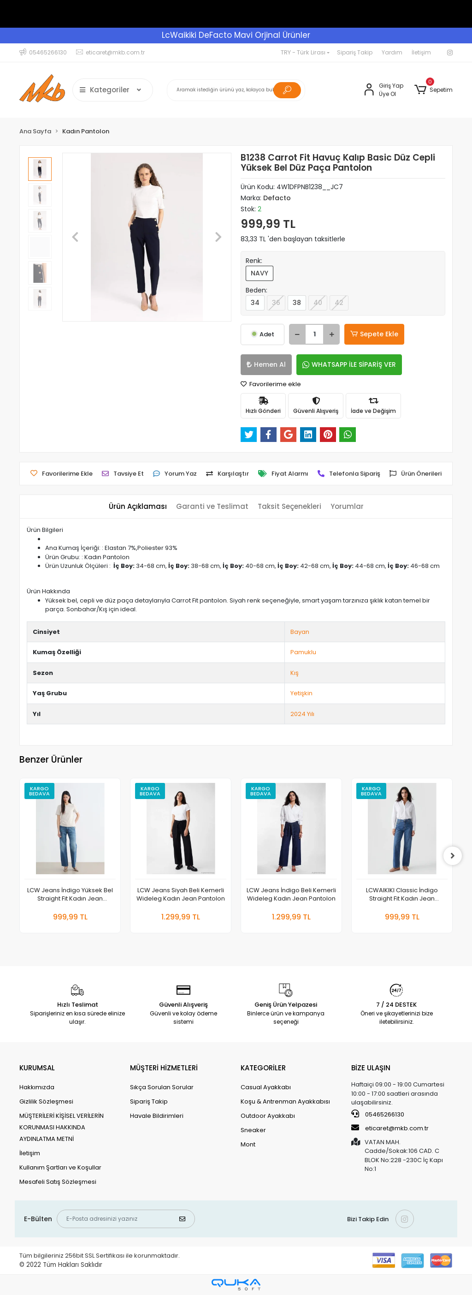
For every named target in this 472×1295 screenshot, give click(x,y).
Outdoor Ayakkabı (268, 1115)
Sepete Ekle (374, 334)
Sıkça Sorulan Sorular (162, 1087)
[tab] (138, 507)
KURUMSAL (37, 1068)
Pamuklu (303, 652)
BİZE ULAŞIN (370, 1068)
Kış (294, 672)
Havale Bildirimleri (156, 1115)
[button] (433, 90)
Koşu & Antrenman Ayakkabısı (285, 1101)
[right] (452, 856)
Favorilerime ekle (271, 384)
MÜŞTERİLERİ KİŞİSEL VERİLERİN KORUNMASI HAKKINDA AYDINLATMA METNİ (61, 1127)
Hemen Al (266, 364)
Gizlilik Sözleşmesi (46, 1101)
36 (276, 302)
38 (297, 302)
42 (339, 302)
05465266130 (377, 1114)
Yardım (392, 52)
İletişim (421, 52)
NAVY (259, 273)
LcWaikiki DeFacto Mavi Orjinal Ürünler (236, 35)
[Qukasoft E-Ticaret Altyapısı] (236, 1284)
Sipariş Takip (354, 52)
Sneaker (253, 1130)
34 (255, 302)
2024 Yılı (302, 714)
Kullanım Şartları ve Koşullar (60, 1167)
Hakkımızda (36, 1087)
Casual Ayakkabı (266, 1087)
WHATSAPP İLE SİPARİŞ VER (349, 364)
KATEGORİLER (263, 1068)
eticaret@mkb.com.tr (390, 1128)
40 (317, 302)
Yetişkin (301, 693)
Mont (248, 1144)
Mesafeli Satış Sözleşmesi (57, 1181)
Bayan (299, 631)
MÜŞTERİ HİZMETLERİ (164, 1068)
